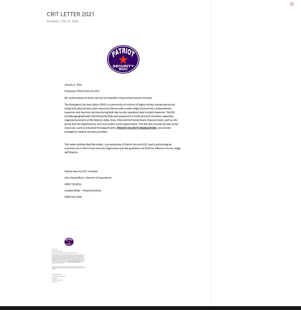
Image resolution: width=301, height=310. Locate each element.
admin (55, 21)
